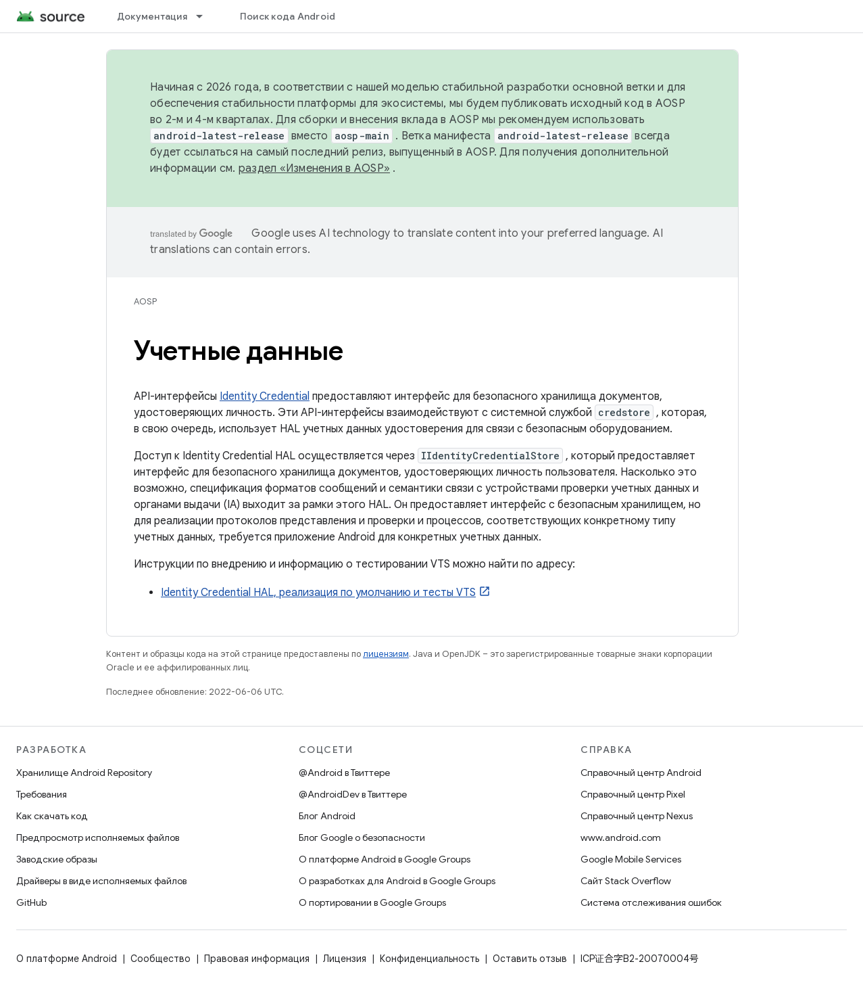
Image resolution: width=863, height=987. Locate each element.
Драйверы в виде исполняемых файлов (101, 881)
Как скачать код (52, 816)
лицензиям (386, 654)
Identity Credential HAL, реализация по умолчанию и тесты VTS (318, 592)
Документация (152, 16)
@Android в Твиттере (344, 772)
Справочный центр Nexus (637, 816)
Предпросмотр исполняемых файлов (97, 837)
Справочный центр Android (641, 772)
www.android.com (621, 837)
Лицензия (344, 958)
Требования (41, 794)
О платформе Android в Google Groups (384, 859)
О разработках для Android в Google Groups (397, 881)
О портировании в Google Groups (372, 902)
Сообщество (160, 958)
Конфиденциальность (429, 958)
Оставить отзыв (530, 958)
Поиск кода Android (288, 16)
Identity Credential (265, 396)
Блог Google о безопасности (362, 837)
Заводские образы (56, 859)
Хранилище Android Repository (84, 772)
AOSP (145, 301)
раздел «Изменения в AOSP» (314, 168)
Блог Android (327, 816)
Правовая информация (257, 958)
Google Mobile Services (631, 859)
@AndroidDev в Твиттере (353, 794)
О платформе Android (66, 958)
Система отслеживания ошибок (651, 902)
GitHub (31, 902)
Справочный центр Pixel (633, 794)
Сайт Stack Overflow (626, 881)
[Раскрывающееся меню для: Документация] (205, 16)
